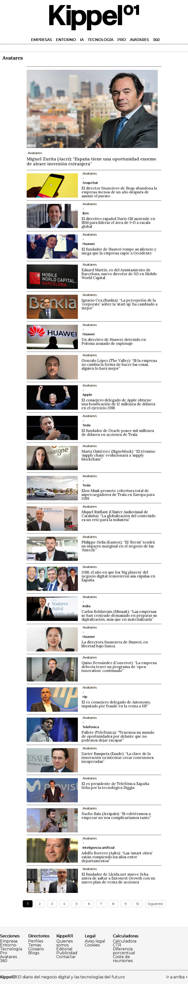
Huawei (88, 244)
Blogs (33, 953)
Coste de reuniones (123, 959)
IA (82, 39)
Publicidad (66, 953)
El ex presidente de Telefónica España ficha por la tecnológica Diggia (115, 785)
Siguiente (155, 904)
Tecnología (100, 39)
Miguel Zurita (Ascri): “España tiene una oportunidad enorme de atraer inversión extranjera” (91, 161)
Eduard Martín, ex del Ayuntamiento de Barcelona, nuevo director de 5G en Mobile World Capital (119, 274)
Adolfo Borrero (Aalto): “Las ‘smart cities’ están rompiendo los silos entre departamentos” (117, 857)
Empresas (41, 39)
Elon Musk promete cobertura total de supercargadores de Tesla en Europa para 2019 (118, 494)
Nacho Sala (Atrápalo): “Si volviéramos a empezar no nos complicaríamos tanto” (116, 815)
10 (137, 904)
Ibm (85, 213)
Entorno (66, 39)
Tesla (86, 425)
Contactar (66, 957)
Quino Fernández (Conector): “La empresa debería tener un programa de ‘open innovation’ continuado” (119, 666)
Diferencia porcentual (124, 951)
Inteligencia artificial (98, 847)
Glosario (36, 949)
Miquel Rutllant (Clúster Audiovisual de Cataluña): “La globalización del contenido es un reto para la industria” (118, 516)
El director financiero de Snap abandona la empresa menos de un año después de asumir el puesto (119, 192)
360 (156, 39)
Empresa (8, 941)
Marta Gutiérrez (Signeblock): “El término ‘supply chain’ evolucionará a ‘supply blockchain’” (118, 455)
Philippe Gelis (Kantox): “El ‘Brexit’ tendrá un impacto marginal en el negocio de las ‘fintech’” (118, 546)
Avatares (139, 39)
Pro (121, 39)
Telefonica (90, 727)
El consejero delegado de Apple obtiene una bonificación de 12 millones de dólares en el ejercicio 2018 (118, 404)
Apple (87, 395)
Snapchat (90, 183)
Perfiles (35, 941)
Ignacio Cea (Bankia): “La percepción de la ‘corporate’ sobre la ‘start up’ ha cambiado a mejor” (119, 304)
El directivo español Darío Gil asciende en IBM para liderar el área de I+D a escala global (118, 222)
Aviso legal (95, 941)
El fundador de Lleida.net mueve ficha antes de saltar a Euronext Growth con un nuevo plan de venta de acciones (118, 878)
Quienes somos (64, 943)
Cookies (92, 945)
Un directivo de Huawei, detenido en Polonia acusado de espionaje (114, 341)
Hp (84, 697)
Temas (34, 945)
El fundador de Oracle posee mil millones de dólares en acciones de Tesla (118, 432)
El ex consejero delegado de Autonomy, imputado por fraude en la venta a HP (116, 704)
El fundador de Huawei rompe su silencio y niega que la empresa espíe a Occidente (119, 251)
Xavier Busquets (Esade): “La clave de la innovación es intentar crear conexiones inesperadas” (117, 757)
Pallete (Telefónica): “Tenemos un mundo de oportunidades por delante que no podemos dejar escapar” (118, 736)
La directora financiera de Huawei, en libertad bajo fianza (115, 644)
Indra (86, 606)
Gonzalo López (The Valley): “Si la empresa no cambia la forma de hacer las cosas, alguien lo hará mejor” (119, 364)
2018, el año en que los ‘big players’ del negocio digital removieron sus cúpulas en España (118, 576)
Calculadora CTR (124, 943)
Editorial (64, 949)
